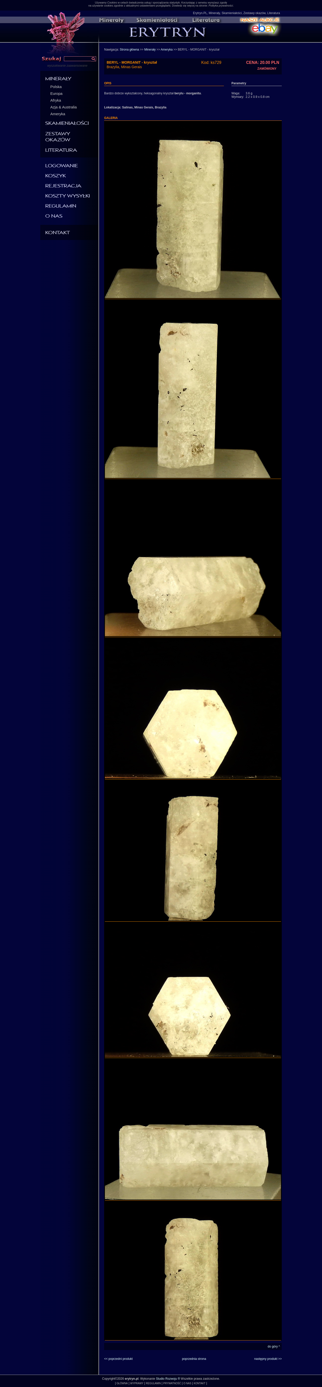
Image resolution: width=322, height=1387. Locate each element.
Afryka (55, 100)
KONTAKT (199, 1383)
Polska (56, 87)
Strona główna (129, 49)
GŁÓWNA (122, 1383)
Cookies (112, 2)
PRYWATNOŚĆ (172, 1383)
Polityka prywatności (221, 5)
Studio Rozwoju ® (168, 1378)
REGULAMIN (153, 1383)
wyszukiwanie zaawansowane (67, 65)
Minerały (149, 49)
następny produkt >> (268, 1359)
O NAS (187, 1383)
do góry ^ (274, 1346)
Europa (56, 93)
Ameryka (57, 114)
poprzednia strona (194, 1359)
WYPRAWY (136, 1383)
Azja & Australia (63, 107)
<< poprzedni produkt (118, 1359)
